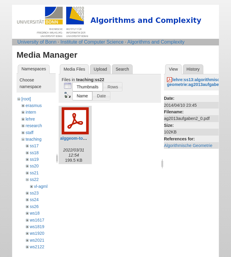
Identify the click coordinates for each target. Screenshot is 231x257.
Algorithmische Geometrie (188, 145)
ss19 (34, 159)
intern (31, 112)
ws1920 (37, 233)
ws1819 (37, 226)
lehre (30, 119)
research (34, 125)
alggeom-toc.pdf (76, 138)
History (193, 69)
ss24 (34, 199)
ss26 (34, 206)
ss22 (34, 179)
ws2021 (37, 240)
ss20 (34, 166)
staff (29, 132)
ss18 (34, 152)
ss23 (34, 193)
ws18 (35, 213)
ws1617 (37, 220)
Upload (100, 69)
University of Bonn (37, 41)
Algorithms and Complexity (155, 41)
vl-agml (41, 186)
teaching (34, 139)
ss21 (34, 172)
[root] (26, 98)
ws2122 (37, 246)
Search (122, 69)
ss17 (34, 145)
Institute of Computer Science (92, 41)
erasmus (34, 105)
